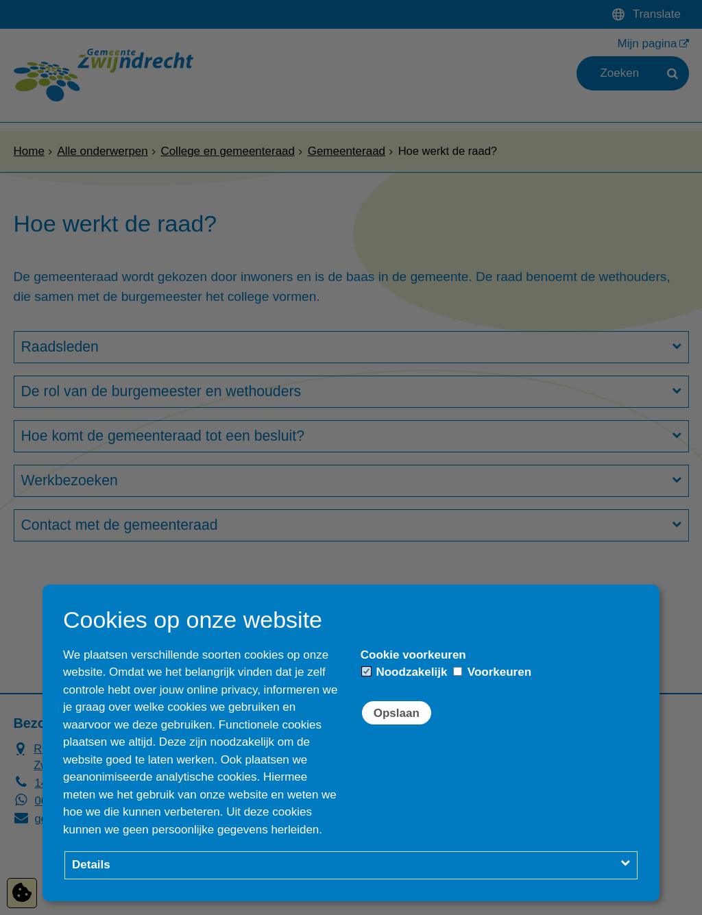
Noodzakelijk (405, 672)
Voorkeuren (492, 672)
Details (91, 864)
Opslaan (397, 713)
